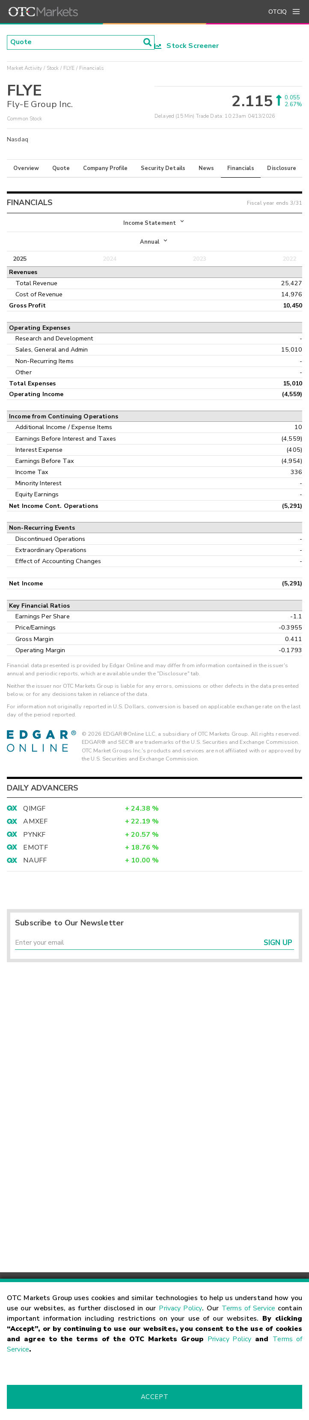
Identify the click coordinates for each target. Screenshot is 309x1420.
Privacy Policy (180, 1308)
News (206, 168)
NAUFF (35, 860)
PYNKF (34, 834)
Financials (240, 168)
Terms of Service (248, 1308)
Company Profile (105, 168)
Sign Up (278, 943)
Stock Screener (186, 46)
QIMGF (34, 808)
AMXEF (35, 821)
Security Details (163, 168)
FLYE (69, 68)
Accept (154, 1397)
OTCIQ (277, 12)
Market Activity (24, 68)
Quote (61, 168)
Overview (26, 168)
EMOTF (35, 847)
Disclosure (281, 168)
